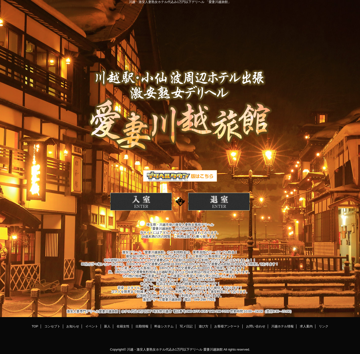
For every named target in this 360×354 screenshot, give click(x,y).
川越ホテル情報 (282, 326)
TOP (35, 326)
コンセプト (52, 326)
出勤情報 (142, 326)
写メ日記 (186, 326)
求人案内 (306, 326)
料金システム (164, 326)
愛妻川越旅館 (213, 349)
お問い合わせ (255, 326)
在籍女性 (123, 326)
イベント (91, 326)
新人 (107, 326)
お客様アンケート (227, 326)
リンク (323, 326)
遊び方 (203, 326)
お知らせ (72, 326)
